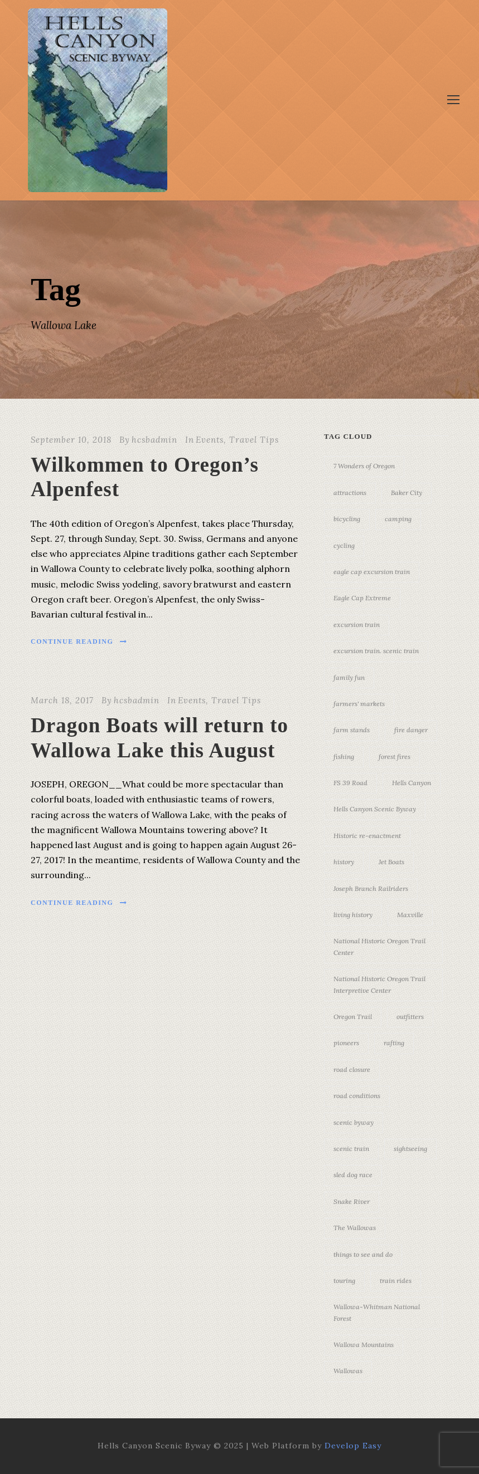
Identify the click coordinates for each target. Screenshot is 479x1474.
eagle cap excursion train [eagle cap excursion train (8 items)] (371, 571)
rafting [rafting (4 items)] (394, 1043)
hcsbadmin (154, 439)
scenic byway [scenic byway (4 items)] (353, 1122)
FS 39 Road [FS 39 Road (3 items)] (350, 782)
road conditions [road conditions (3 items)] (356, 1095)
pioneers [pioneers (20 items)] (346, 1043)
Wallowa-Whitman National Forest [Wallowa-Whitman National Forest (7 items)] (376, 1312)
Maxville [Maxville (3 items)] (410, 914)
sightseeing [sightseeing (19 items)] (410, 1148)
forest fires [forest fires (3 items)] (394, 756)
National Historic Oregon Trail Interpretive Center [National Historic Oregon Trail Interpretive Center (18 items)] (379, 984)
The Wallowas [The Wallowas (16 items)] (354, 1227)
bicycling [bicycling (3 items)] (346, 519)
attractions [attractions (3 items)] (349, 492)
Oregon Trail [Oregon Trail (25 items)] (352, 1016)
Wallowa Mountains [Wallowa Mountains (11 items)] (363, 1344)
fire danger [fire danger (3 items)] (411, 730)
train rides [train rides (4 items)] (396, 1280)
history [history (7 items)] (343, 862)
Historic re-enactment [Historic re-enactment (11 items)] (367, 835)
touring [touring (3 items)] (344, 1280)
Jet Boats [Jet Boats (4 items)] (391, 862)
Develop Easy (353, 1446)
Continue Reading (79, 641)
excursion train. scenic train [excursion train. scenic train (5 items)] (376, 651)
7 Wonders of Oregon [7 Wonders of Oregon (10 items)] (364, 466)
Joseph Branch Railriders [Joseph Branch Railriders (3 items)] (370, 888)
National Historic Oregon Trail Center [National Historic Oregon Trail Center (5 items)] (379, 946)
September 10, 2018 (71, 439)
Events (210, 439)
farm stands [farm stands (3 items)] (351, 730)
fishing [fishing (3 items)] (343, 756)
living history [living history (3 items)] (352, 914)
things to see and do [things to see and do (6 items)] (363, 1254)
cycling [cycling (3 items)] (344, 545)
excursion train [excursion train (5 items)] (356, 624)
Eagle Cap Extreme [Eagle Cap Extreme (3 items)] (362, 598)
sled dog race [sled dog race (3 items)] (352, 1175)
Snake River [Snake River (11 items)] (351, 1201)
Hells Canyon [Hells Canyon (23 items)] (411, 782)
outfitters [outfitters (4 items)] (410, 1016)
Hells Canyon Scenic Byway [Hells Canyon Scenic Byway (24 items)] (374, 809)
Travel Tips (254, 439)
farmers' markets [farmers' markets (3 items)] (359, 703)
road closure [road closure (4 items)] (351, 1069)
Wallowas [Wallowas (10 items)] (347, 1371)
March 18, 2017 (62, 700)
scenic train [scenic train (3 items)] (351, 1148)
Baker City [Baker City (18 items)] (406, 492)
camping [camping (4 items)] (398, 519)
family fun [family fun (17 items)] (349, 677)
